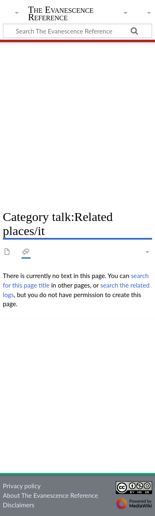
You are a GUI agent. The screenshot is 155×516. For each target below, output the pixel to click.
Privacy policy (22, 486)
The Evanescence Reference (61, 14)
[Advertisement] (77, 123)
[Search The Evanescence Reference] (77, 30)
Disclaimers (18, 505)
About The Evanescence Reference (50, 495)
